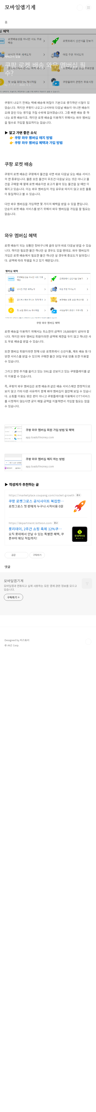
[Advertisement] (48, 177)
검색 (80, 8)
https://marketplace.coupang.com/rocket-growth (41, 953)
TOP (88, 1099)
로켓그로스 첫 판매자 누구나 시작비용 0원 (36, 964)
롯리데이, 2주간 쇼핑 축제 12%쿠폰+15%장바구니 (35, 986)
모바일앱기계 (20, 7)
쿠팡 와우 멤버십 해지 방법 (33, 137)
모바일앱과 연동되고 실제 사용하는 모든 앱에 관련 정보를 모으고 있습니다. (40, 1045)
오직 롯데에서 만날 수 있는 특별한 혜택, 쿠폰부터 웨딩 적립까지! (36, 993)
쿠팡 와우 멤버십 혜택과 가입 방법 (39, 142)
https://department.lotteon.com (30, 981)
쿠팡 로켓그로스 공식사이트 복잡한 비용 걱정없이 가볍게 (35, 959)
